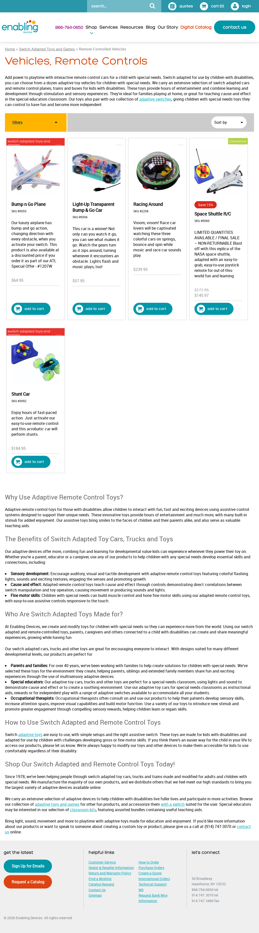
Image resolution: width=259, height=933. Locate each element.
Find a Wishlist (100, 878)
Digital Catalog (196, 27)
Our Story (168, 27)
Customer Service (102, 862)
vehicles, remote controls (102, 141)
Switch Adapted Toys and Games (47, 48)
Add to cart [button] (29, 309)
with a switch (173, 804)
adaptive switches (155, 99)
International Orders (154, 878)
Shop (91, 27)
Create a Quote (150, 873)
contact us (234, 27)
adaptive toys (30, 734)
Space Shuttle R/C (212, 214)
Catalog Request (101, 884)
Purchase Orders (151, 867)
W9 (141, 890)
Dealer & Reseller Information (111, 867)
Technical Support (153, 884)
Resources (131, 27)
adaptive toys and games (57, 804)
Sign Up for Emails (28, 866)
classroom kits (83, 809)
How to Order (149, 862)
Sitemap (95, 895)
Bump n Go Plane (28, 204)
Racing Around (148, 204)
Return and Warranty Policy (110, 873)
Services (108, 27)
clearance (237, 141)
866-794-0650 (69, 27)
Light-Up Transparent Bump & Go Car (93, 207)
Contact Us (97, 890)
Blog (150, 27)
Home (10, 48)
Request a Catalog (28, 882)
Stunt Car (20, 394)
